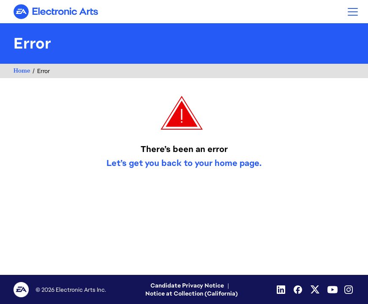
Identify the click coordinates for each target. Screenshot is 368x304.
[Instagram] (349, 289)
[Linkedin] (282, 289)
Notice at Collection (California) (191, 293)
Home (22, 70)
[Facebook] (299, 289)
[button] (353, 11)
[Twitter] (316, 289)
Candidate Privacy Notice (187, 285)
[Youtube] (332, 289)
